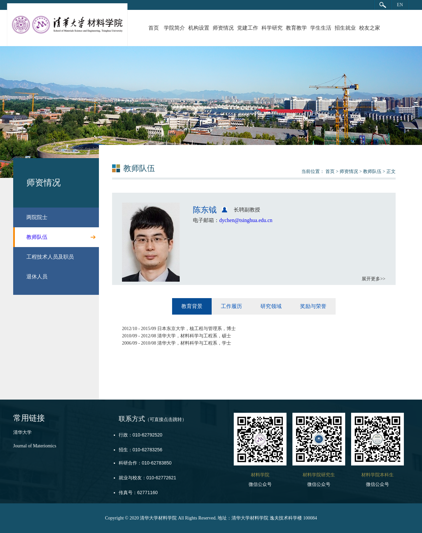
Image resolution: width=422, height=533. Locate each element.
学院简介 (174, 28)
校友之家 (369, 28)
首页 (153, 28)
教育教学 (296, 28)
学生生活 (320, 28)
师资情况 (223, 28)
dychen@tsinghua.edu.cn (245, 220)
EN (400, 4)
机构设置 (198, 28)
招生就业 (345, 28)
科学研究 (272, 28)
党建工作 (247, 28)
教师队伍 (372, 171)
